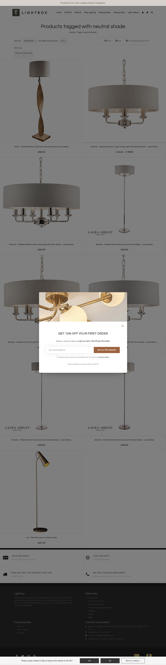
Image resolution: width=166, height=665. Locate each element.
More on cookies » (133, 661)
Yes (89, 661)
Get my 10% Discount (106, 350)
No (110, 661)
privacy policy (104, 357)
